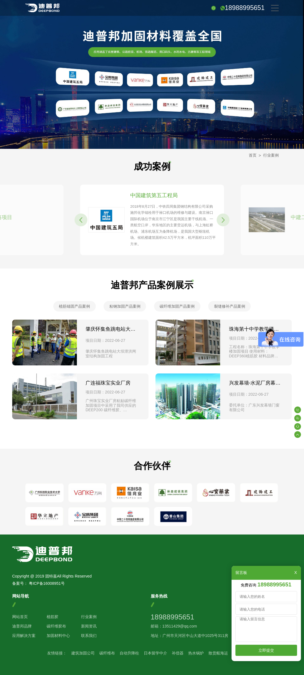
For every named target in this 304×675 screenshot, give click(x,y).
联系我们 (89, 635)
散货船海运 (218, 653)
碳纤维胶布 (56, 626)
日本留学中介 (155, 653)
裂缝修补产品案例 (229, 306)
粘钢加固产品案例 (124, 306)
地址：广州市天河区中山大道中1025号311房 (189, 635)
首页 (253, 155)
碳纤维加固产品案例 (177, 306)
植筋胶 (52, 616)
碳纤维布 (107, 653)
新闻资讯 (89, 626)
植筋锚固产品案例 (74, 306)
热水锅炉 (196, 653)
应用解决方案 (24, 635)
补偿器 (178, 653)
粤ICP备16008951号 (47, 583)
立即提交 (266, 650)
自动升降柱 (129, 653)
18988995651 (245, 7)
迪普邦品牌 (22, 626)
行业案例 (271, 155)
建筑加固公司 (83, 653)
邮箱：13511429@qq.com (174, 626)
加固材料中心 (58, 635)
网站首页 (20, 616)
